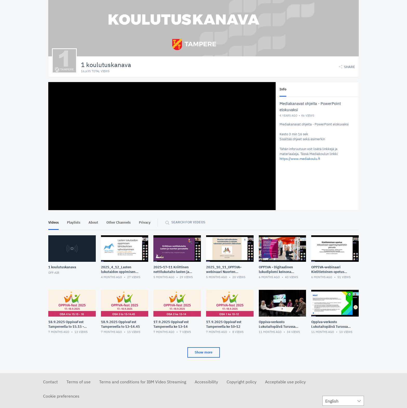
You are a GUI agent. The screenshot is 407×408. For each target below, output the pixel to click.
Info (283, 89)
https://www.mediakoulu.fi (300, 159)
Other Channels (118, 222)
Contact (50, 381)
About (93, 222)
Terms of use (78, 381)
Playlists (73, 222)
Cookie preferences (61, 396)
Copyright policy (241, 381)
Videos (53, 222)
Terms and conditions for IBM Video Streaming (142, 381)
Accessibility (206, 381)
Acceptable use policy (285, 381)
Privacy (145, 222)
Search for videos (188, 222)
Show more (203, 352)
